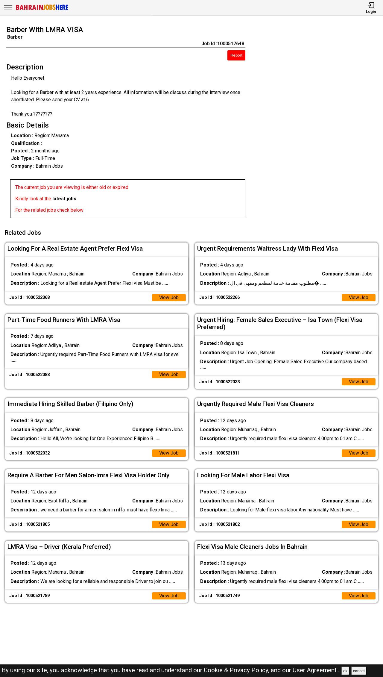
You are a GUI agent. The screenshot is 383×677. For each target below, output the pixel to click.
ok (345, 671)
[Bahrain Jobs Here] (42, 9)
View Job (169, 296)
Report (236, 55)
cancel (359, 671)
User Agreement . (316, 670)
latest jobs (64, 199)
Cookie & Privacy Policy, (237, 670)
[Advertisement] (319, 124)
